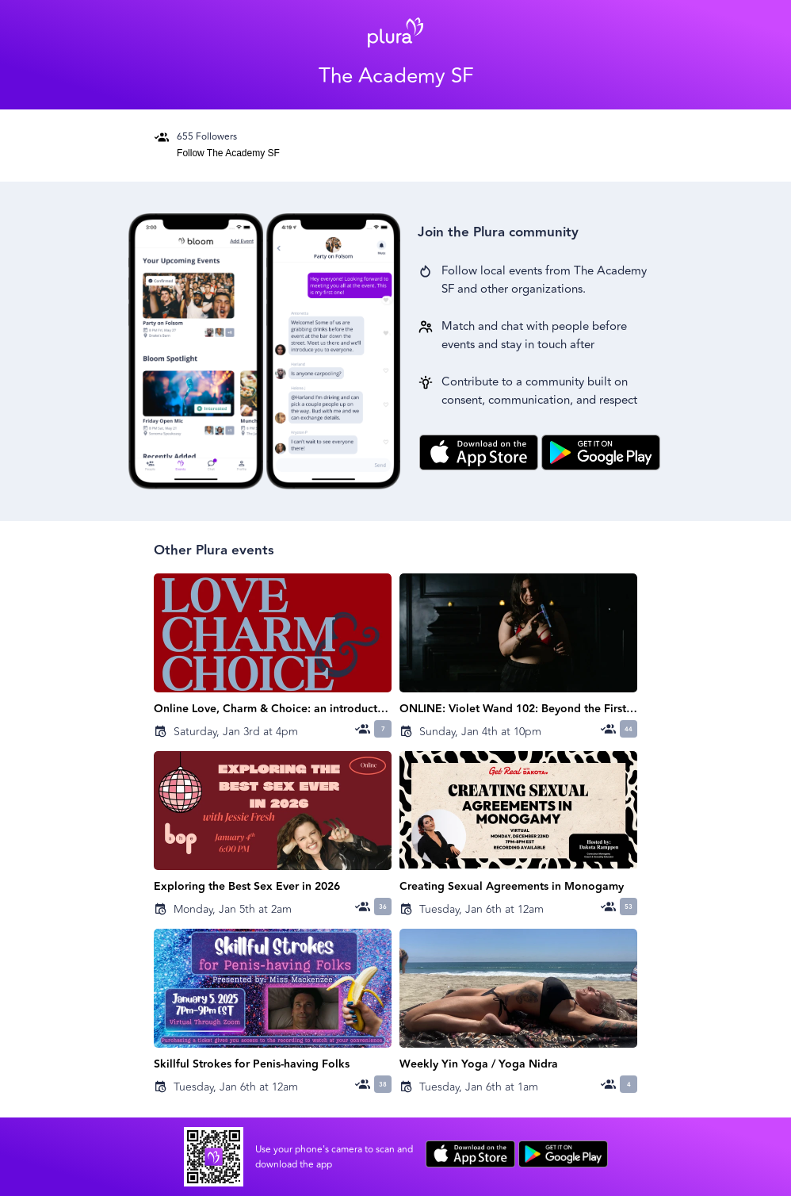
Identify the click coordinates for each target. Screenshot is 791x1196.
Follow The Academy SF (228, 153)
